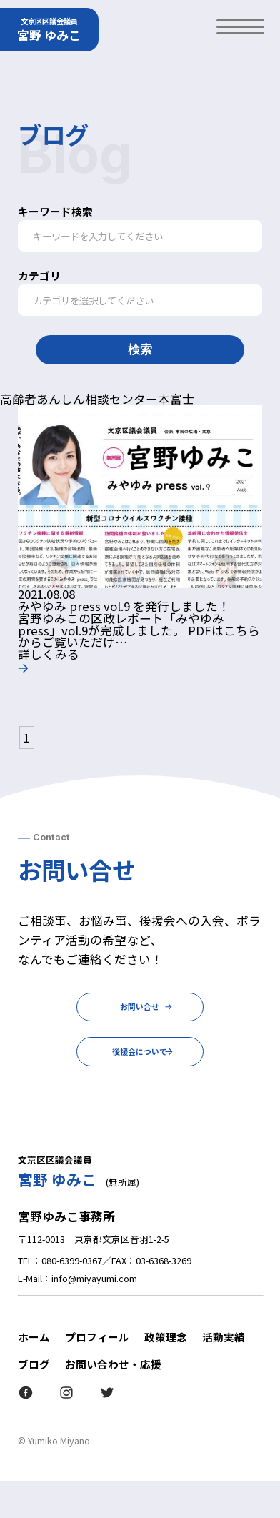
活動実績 (223, 1373)
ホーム (34, 1373)
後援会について (140, 1081)
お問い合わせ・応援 (113, 1401)
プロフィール (97, 1373)
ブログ (34, 1401)
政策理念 (165, 1373)
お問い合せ (140, 1014)
